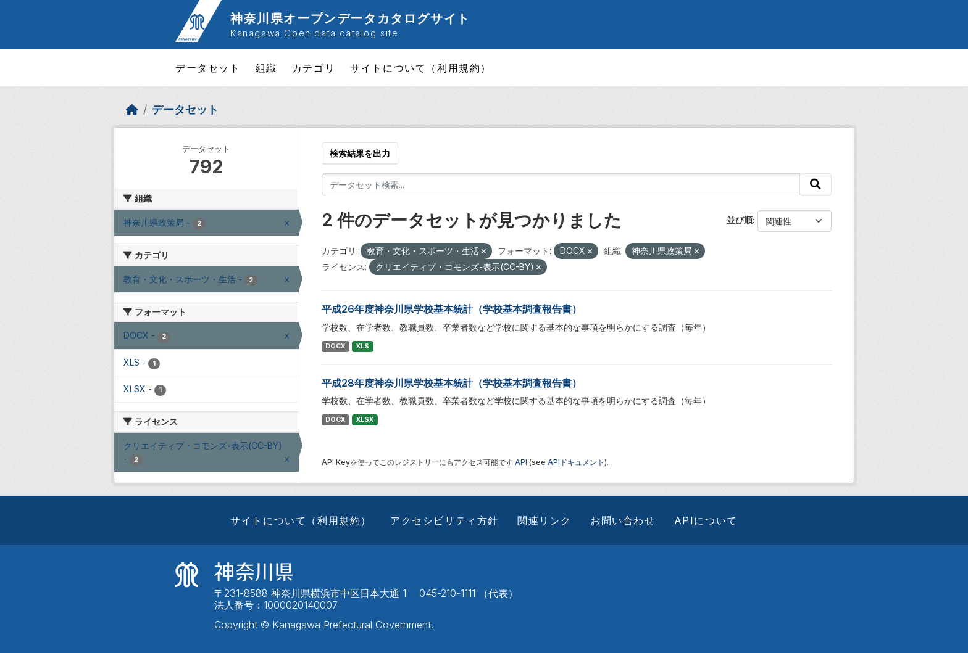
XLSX (364, 420)
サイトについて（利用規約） (420, 68)
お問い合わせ (623, 520)
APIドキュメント (576, 462)
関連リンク (544, 520)
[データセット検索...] (561, 184)
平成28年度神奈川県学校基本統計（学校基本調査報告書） (452, 383)
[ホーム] (132, 109)
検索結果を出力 (360, 153)
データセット (208, 68)
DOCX (335, 346)
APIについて (706, 520)
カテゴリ (313, 68)
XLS (362, 346)
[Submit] (815, 184)
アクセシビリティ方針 (444, 520)
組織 (266, 68)
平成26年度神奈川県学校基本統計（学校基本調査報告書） (452, 309)
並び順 (740, 220)
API (521, 462)
